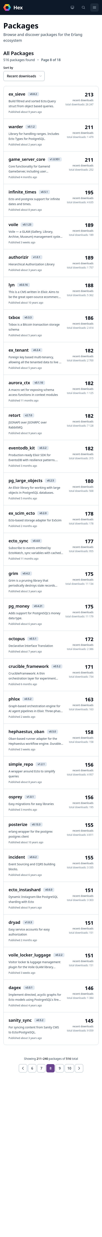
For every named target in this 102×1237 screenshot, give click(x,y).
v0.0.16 (23, 285)
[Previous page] (23, 1068)
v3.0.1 (28, 987)
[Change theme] (72, 7)
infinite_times (22, 192)
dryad (14, 922)
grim (13, 573)
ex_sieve (17, 94)
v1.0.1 (36, 257)
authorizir (19, 257)
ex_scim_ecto (22, 513)
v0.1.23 (27, 224)
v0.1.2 (31, 126)
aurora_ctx (19, 382)
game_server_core (27, 159)
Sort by (8, 68)
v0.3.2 (42, 448)
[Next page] (79, 1068)
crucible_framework (29, 666)
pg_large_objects (25, 480)
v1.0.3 (28, 922)
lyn (12, 285)
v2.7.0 (28, 415)
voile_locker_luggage (30, 955)
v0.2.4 (36, 350)
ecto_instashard (25, 889)
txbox (14, 317)
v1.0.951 (55, 159)
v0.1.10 (39, 382)
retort (14, 415)
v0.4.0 (36, 541)
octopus (17, 638)
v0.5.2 (56, 666)
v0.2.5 (50, 480)
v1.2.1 (41, 764)
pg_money (19, 606)
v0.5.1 (44, 192)
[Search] (83, 7)
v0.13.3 (36, 824)
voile (13, 224)
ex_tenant (19, 350)
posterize (18, 824)
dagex (15, 987)
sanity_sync (20, 1020)
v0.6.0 (48, 889)
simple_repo (21, 764)
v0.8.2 (33, 94)
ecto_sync (18, 541)
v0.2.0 (42, 513)
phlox (14, 699)
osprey (15, 797)
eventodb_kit (22, 448)
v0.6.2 (33, 857)
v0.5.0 (52, 731)
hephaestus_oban (26, 731)
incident (17, 857)
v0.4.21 (38, 606)
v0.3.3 (28, 317)
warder (16, 126)
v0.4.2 (26, 573)
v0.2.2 (58, 955)
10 (69, 1068)
